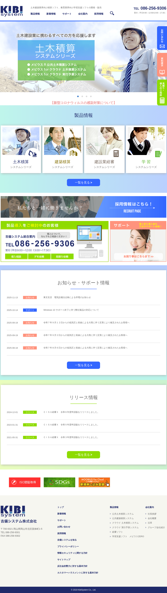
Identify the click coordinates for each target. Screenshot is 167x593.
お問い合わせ (63, 527)
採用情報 (61, 533)
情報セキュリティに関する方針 (72, 553)
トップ (60, 507)
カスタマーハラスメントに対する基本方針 (77, 572)
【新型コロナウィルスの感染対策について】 (83, 103)
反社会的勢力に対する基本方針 (72, 566)
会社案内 (149, 507)
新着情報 (61, 513)
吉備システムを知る (67, 540)
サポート (61, 520)
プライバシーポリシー (68, 546)
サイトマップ (63, 559)
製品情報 (35, 13)
